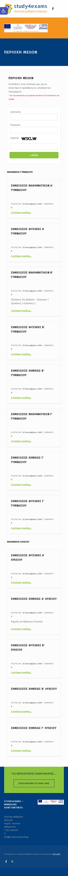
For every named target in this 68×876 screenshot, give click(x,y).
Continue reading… (21, 212)
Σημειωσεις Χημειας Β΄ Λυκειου (34, 688)
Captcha (14, 138)
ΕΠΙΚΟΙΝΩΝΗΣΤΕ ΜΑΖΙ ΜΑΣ (34, 783)
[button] (3, 11)
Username (15, 112)
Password (15, 125)
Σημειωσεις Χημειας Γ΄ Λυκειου (33, 728)
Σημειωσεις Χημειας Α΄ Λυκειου (34, 598)
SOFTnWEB (56, 854)
